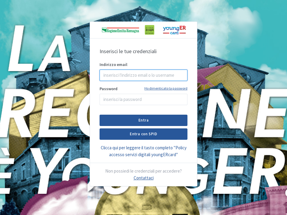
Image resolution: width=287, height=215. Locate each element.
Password (143, 88)
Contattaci (144, 178)
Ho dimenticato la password (165, 88)
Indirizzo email (113, 64)
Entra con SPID (143, 133)
